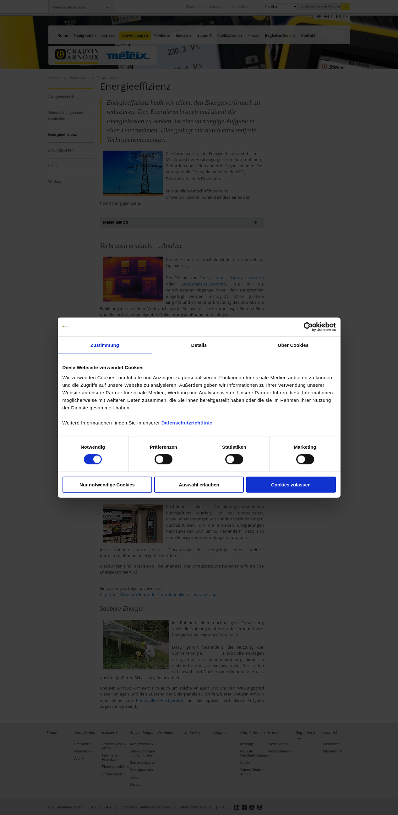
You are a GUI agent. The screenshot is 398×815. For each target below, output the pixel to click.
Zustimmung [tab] (104, 345)
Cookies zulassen (291, 484)
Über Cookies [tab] (293, 345)
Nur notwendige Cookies (107, 484)
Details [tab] (199, 345)
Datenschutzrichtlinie (186, 422)
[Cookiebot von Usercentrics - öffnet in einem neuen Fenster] (308, 327)
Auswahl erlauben (199, 484)
